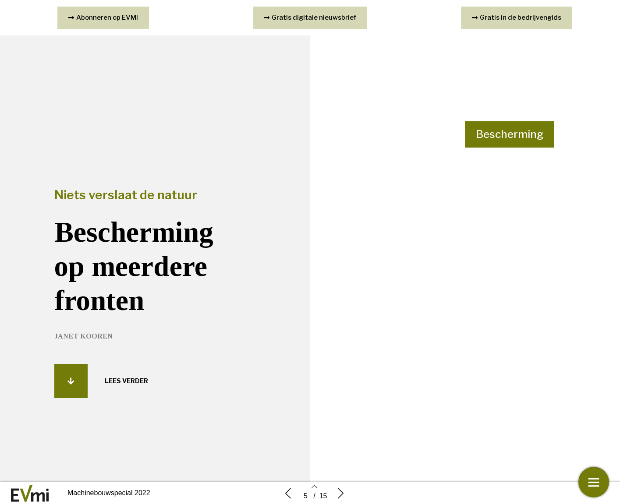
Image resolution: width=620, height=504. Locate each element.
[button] (71, 384)
